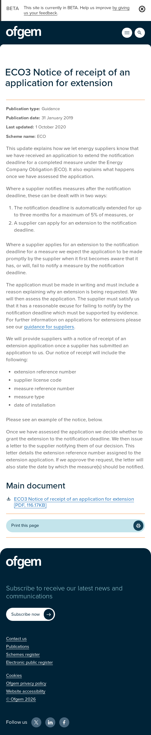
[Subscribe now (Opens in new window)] (30, 614)
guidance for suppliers (49, 327)
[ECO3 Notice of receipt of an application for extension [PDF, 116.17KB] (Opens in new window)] (75, 502)
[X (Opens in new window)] (36, 722)
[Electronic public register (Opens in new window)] (29, 662)
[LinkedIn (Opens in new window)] (50, 722)
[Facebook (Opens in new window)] (64, 722)
